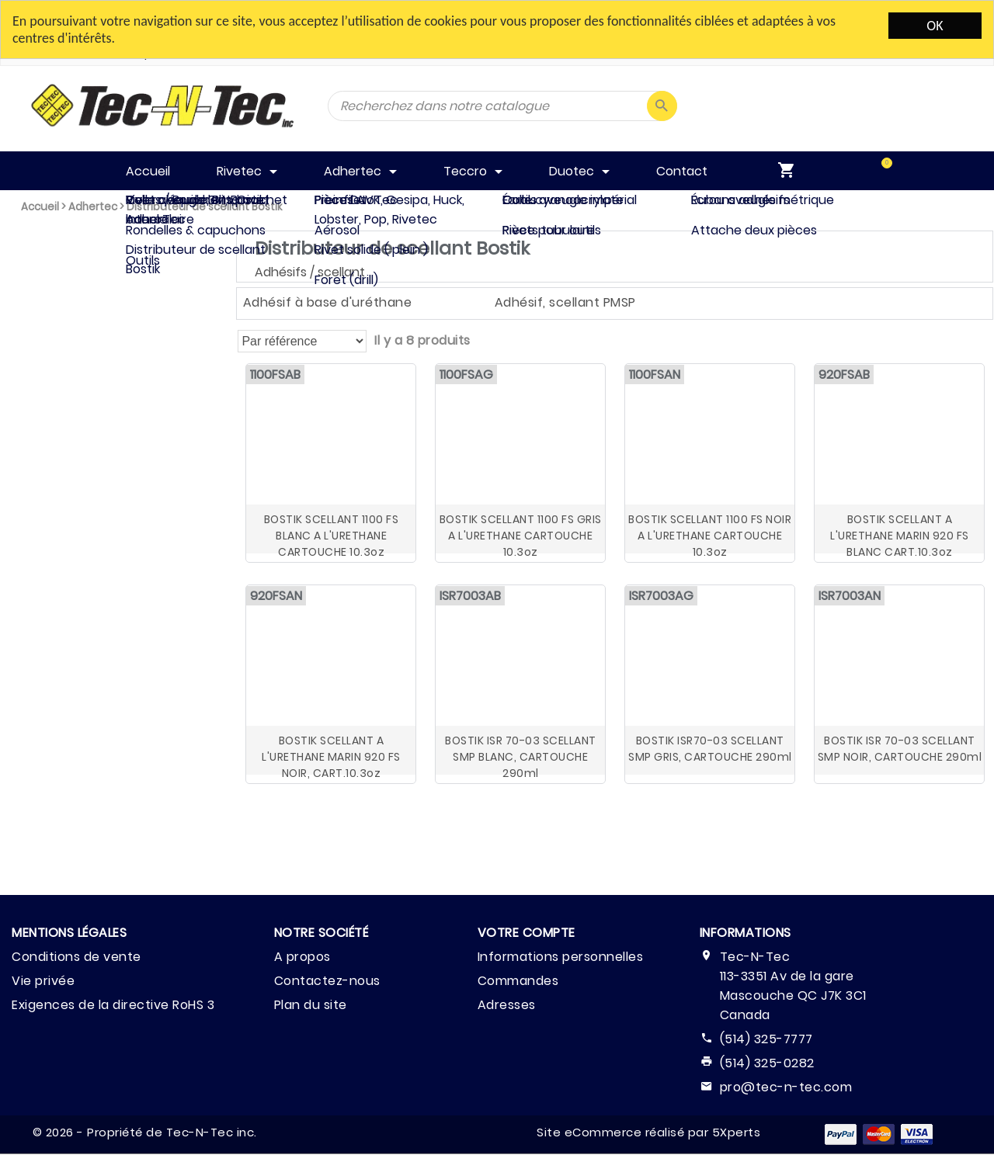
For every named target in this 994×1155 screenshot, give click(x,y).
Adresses (507, 1005)
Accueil (40, 206)
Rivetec (44, 276)
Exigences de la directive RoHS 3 (113, 1005)
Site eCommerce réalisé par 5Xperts (648, 1132)
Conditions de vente (76, 957)
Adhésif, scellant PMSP (565, 302)
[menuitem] (870, 170)
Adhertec (92, 206)
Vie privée (43, 981)
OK (934, 25)
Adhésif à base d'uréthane (327, 302)
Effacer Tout (76, 457)
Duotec (44, 383)
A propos (302, 957)
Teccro (43, 347)
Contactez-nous (327, 981)
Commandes (518, 981)
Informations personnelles (561, 957)
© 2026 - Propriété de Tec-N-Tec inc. (145, 1132)
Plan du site (310, 1005)
